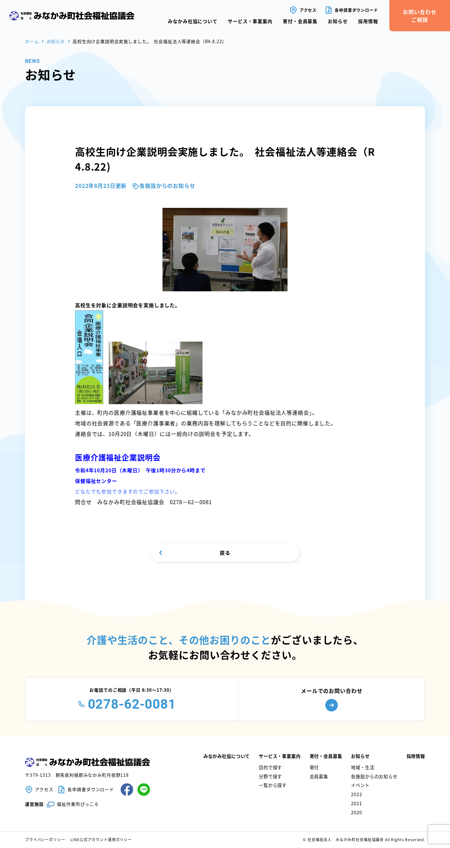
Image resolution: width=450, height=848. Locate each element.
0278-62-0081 (132, 704)
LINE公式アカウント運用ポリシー (101, 840)
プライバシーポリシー (45, 840)
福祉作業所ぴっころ (78, 804)
